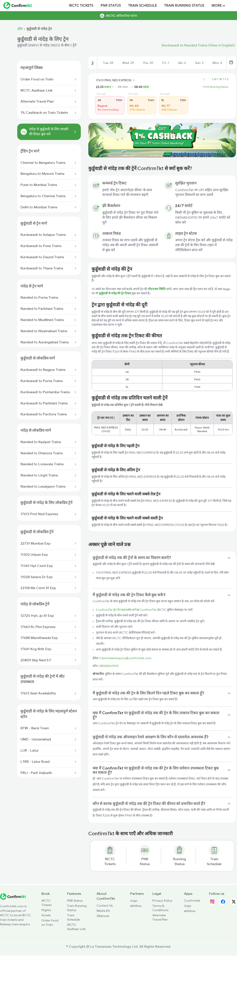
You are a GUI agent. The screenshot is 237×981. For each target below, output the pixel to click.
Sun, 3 (199, 62)
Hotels (46, 915)
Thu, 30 (148, 62)
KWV (107, 87)
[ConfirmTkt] (13, 898)
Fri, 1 (165, 62)
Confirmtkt (192, 900)
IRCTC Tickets (81, 6)
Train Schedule (142, 6)
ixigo (133, 900)
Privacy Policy (162, 900)
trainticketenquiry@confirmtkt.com (125, 658)
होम (20, 29)
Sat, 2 (182, 62)
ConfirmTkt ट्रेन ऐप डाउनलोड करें (116, 609)
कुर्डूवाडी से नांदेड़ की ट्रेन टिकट (115, 293)
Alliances (103, 916)
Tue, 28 (108, 62)
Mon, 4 (217, 62)
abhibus (136, 905)
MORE (218, 6)
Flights (46, 910)
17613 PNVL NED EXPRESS (116, 80)
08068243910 (108, 666)
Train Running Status (184, 6)
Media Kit (103, 910)
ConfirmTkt (148, 609)
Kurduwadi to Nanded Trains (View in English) (198, 45)
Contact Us (105, 905)
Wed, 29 (128, 62)
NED (146, 87)
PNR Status (111, 6)
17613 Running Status (215, 86)
